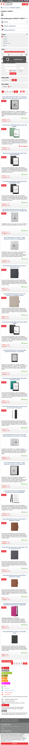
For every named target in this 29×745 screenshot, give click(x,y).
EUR (16, 1)
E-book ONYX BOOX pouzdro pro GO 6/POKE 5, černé (14, 632)
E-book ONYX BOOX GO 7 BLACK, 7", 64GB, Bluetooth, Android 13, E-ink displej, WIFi (14, 463)
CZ (24, 1)
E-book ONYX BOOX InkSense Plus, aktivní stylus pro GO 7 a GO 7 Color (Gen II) (14, 407)
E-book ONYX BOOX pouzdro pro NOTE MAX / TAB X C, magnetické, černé (14, 547)
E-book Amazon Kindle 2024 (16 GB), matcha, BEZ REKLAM (14, 125)
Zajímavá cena (6, 43)
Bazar (4, 45)
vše (10, 86)
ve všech (21, 70)
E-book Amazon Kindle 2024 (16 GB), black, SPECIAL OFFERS (14, 322)
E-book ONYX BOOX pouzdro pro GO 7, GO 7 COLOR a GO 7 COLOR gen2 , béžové (14, 294)
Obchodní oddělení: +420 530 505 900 (9, 719)
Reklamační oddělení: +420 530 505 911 (10, 721)
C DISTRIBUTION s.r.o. (8, 4)
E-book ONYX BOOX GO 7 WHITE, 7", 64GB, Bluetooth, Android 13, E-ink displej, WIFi (14, 238)
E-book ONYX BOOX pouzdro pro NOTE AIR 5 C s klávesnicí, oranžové (14, 519)
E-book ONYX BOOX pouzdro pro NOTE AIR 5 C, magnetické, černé (14, 266)
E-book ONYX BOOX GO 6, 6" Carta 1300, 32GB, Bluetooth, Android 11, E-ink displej (14, 350)
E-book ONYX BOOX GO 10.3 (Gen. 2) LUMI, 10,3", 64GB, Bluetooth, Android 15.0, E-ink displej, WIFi (14, 210)
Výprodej (5, 41)
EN (21, 1)
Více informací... (9, 741)
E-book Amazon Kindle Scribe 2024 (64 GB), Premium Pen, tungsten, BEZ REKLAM (14, 491)
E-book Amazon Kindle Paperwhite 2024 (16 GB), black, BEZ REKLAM (14, 153)
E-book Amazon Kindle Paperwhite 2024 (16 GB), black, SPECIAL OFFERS (14, 182)
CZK (19, 1)
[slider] (3, 52)
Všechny (5, 36)
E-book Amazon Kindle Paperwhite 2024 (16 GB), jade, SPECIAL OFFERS (14, 379)
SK (27, 1)
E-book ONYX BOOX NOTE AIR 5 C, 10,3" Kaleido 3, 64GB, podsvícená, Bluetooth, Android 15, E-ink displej (14, 98)
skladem (5, 86)
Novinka (5, 39)
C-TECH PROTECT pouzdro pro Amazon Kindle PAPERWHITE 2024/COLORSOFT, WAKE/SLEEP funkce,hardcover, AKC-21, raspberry (14, 605)
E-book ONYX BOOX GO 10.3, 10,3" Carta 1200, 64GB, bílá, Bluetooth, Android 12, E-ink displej (15, 435)
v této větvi (13, 70)
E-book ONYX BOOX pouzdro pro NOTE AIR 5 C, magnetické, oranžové (14, 576)
